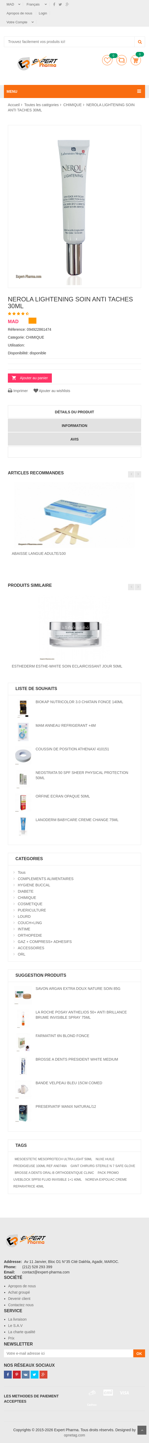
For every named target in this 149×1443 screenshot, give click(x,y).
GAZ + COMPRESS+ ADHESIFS (45, 942)
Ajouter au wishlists (51, 391)
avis (74, 439)
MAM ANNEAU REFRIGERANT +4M (66, 725)
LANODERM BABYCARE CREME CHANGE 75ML (77, 820)
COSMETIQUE (30, 904)
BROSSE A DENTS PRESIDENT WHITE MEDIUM (77, 1059)
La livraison (17, 1319)
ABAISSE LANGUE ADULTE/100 (39, 553)
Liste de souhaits (107, 60)
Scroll (141, 1430)
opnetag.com (74, 1435)
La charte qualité (21, 1332)
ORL (21, 954)
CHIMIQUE (72, 105)
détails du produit (74, 412)
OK (139, 1354)
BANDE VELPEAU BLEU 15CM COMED (69, 1083)
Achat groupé (19, 1292)
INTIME (24, 929)
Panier (136, 60)
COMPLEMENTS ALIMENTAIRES (46, 879)
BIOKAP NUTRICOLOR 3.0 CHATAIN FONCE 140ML (79, 702)
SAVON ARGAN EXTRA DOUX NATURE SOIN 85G (78, 988)
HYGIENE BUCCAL (34, 885)
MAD (10, 4)
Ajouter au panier (34, 378)
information (74, 426)
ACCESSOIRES (31, 948)
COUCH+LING (30, 923)
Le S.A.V (15, 1325)
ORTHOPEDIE (30, 935)
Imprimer (18, 391)
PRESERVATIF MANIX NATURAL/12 (66, 1106)
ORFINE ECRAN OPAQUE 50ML (63, 796)
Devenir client (19, 1298)
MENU (12, 91)
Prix (11, 1338)
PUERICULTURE (32, 910)
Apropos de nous (20, 13)
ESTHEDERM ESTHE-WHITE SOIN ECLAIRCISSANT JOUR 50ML (67, 666)
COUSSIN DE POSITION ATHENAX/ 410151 (72, 749)
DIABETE (26, 891)
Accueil (14, 105)
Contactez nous (21, 1305)
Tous (22, 872)
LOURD (24, 916)
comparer (122, 60)
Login (43, 13)
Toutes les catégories (41, 105)
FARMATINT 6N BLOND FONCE (62, 1036)
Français (34, 4)
